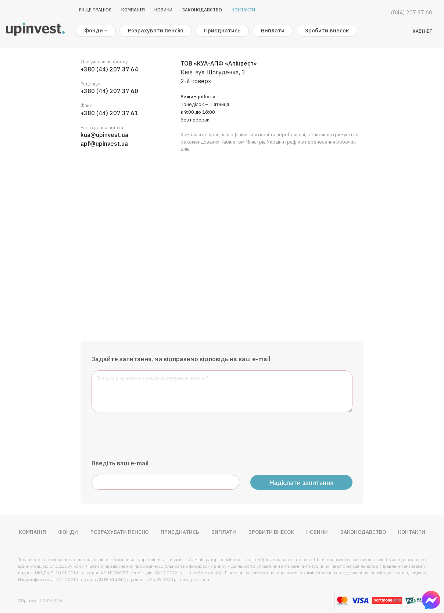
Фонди (68, 532)
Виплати (272, 30)
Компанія (133, 10)
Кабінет (422, 31)
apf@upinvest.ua (104, 143)
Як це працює (95, 10)
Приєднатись (222, 30)
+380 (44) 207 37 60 (109, 91)
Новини (163, 10)
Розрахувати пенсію (155, 30)
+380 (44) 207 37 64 (109, 69)
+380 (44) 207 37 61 (109, 113)
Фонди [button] (93, 30)
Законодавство (202, 10)
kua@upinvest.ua (104, 134)
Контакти (243, 10)
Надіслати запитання (301, 482)
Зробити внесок (327, 30)
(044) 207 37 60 (411, 12)
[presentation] (147, 435)
